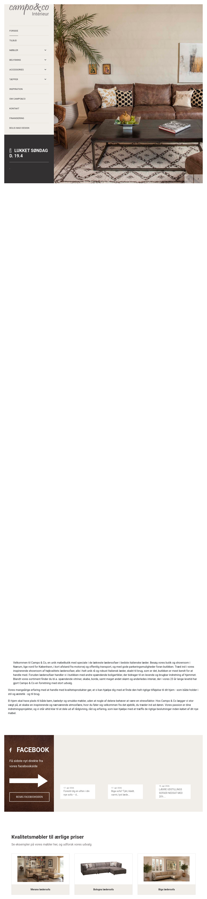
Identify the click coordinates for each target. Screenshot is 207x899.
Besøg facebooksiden (29, 797)
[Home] (29, 9)
